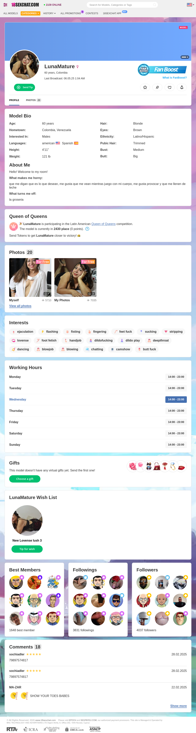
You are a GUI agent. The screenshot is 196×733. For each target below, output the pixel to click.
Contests (92, 13)
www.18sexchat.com (45, 720)
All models (10, 13)
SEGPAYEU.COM (89, 720)
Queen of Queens (103, 224)
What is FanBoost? (175, 77)
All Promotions (71, 13)
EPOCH (72, 720)
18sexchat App (113, 13)
